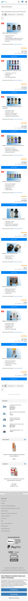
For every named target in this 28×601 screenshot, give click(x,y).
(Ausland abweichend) (17, 44)
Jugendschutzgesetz (5, 515)
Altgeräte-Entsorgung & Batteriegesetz (9, 513)
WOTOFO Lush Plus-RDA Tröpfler (9, 253)
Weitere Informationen (14, 598)
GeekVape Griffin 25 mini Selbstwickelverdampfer (13, 219)
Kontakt (2, 503)
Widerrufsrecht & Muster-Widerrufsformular (10, 508)
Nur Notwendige (14, 594)
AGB (2, 521)
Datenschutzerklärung (9, 586)
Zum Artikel (14, 56)
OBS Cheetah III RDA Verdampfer (9, 33)
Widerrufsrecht (4, 510)
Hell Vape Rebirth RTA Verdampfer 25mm (11, 70)
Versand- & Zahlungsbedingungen (8, 505)
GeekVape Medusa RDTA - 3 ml (9, 286)
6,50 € (14, 459)
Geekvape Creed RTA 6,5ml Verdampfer (11, 181)
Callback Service (4, 526)
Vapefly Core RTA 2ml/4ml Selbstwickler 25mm (13, 145)
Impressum (3, 500)
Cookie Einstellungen (5, 530)
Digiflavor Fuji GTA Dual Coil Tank (9, 321)
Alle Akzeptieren (14, 589)
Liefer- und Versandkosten (6, 523)
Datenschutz (3, 518)
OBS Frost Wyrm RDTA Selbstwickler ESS (11, 358)
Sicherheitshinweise (5, 528)
